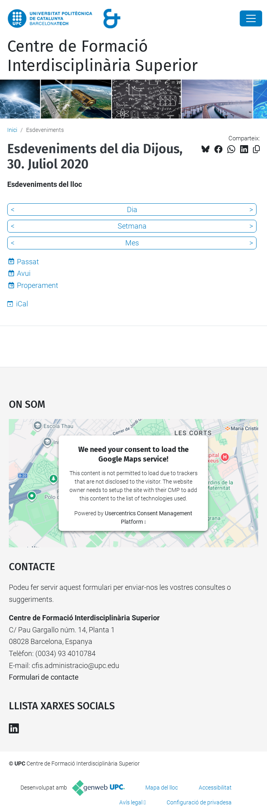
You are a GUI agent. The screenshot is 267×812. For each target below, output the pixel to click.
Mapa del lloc (161, 787)
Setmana (132, 226)
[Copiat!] (256, 149)
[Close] (251, 18)
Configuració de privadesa (199, 802)
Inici (12, 130)
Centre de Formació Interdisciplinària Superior (102, 56)
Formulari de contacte (44, 677)
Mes (132, 243)
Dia (132, 209)
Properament (37, 285)
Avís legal (131, 802)
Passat (28, 261)
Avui (24, 273)
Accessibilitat (215, 787)
